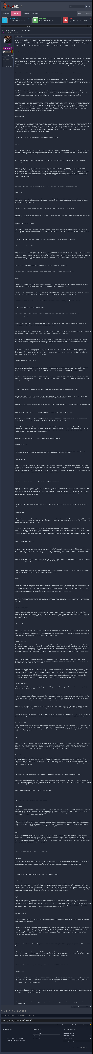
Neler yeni (26, 13)
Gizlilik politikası (73, 1024)
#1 (90, 36)
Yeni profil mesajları (39, 1035)
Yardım (80, 1024)
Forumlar (17, 13)
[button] (20, 13)
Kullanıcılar (37, 13)
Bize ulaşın (56, 1024)
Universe (11, 63)
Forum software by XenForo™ (80, 1047)
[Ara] (77, 6)
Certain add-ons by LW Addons (80, 1050)
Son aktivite (37, 1038)
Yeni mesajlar (37, 1033)
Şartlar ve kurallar (65, 1024)
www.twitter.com (9, 66)
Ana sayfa (7, 13)
